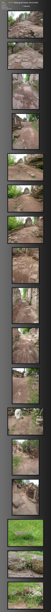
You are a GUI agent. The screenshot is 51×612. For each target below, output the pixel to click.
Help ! (8, 2)
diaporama (5, 7)
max (5, 4)
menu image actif (6, 8)
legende (4, 5)
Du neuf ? (11, 2)
